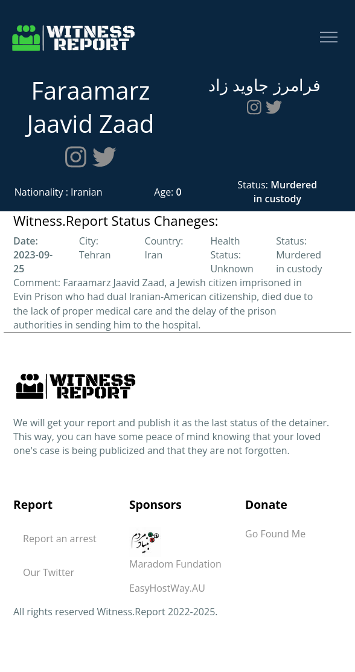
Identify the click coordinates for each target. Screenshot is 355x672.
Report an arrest (60, 538)
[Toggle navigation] (328, 38)
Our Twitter (48, 572)
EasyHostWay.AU (167, 588)
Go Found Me (275, 533)
